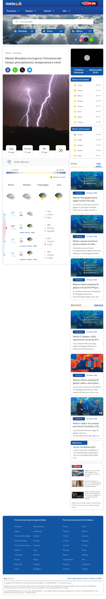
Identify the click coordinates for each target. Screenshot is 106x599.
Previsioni (11, 11)
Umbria (17, 550)
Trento (65, 536)
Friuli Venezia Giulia (22, 545)
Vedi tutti (98, 305)
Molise (17, 559)
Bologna (85, 541)
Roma (84, 550)
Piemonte (18, 526)
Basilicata (18, 564)
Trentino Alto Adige (22, 536)
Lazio (35, 550)
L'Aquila (85, 555)
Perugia (66, 550)
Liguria (17, 531)
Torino (65, 526)
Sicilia (16, 569)
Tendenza (79, 193)
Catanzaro (86, 564)
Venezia (85, 536)
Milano (84, 531)
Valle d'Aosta (38, 526)
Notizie (47, 11)
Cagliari (85, 569)
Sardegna (37, 569)
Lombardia (37, 531)
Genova (66, 531)
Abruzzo (36, 555)
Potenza (66, 564)
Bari (83, 559)
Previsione (78, 332)
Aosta (84, 526)
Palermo (66, 569)
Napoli (65, 555)
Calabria (36, 564)
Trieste (66, 541)
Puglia (35, 559)
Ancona (66, 545)
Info (65, 11)
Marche (36, 541)
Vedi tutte (98, 164)
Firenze (85, 545)
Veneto (36, 536)
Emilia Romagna (20, 541)
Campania (18, 555)
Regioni (29, 11)
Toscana (36, 545)
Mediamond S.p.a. (20, 591)
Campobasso (68, 559)
